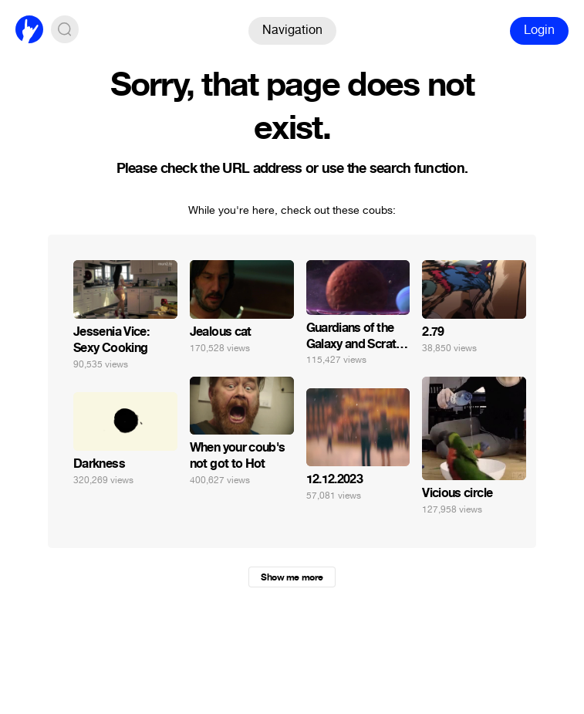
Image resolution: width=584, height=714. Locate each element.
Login (539, 30)
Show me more (291, 577)
